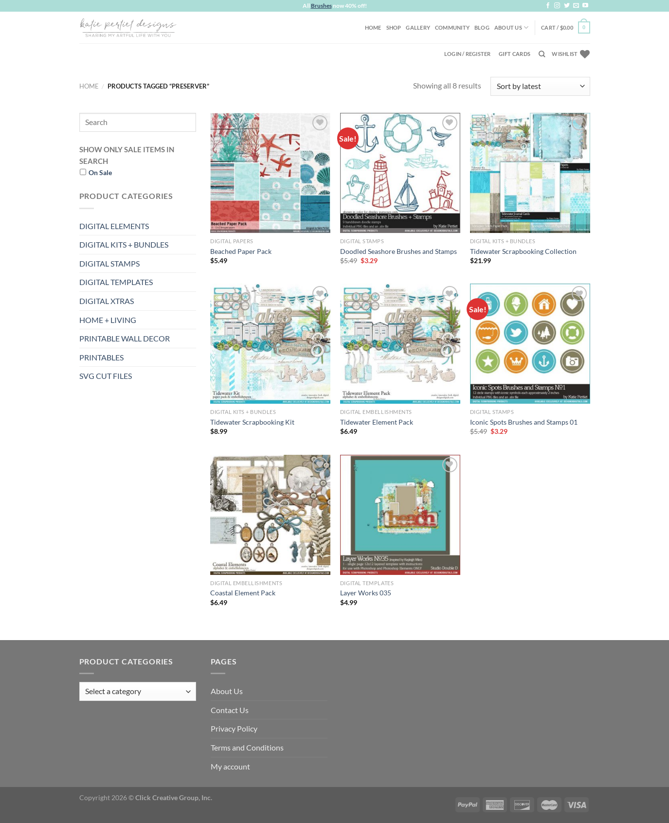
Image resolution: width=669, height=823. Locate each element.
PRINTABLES (101, 357)
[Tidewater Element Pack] (400, 344)
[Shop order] (540, 86)
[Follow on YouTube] (585, 5)
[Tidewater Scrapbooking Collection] (530, 173)
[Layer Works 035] (400, 515)
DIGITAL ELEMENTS (114, 226)
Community (452, 27)
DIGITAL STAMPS (109, 263)
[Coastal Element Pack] (270, 515)
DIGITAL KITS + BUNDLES (123, 244)
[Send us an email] (576, 5)
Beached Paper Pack (240, 251)
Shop (393, 27)
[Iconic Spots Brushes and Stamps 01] (530, 344)
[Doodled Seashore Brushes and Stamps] (400, 173)
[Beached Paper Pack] (270, 173)
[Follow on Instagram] (557, 5)
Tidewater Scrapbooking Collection (523, 251)
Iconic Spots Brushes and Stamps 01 (524, 422)
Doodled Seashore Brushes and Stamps (398, 251)
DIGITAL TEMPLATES (116, 281)
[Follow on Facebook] (548, 5)
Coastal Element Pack (242, 593)
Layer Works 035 (365, 593)
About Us (511, 27)
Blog (481, 27)
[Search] (542, 54)
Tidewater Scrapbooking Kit (252, 422)
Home (373, 27)
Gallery (418, 27)
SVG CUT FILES (105, 375)
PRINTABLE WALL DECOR (124, 338)
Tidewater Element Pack (376, 422)
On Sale (100, 172)
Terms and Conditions (247, 747)
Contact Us (230, 710)
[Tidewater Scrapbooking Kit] (270, 344)
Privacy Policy (234, 728)
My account (230, 766)
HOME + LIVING (107, 319)
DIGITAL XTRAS (106, 300)
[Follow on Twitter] (567, 5)
